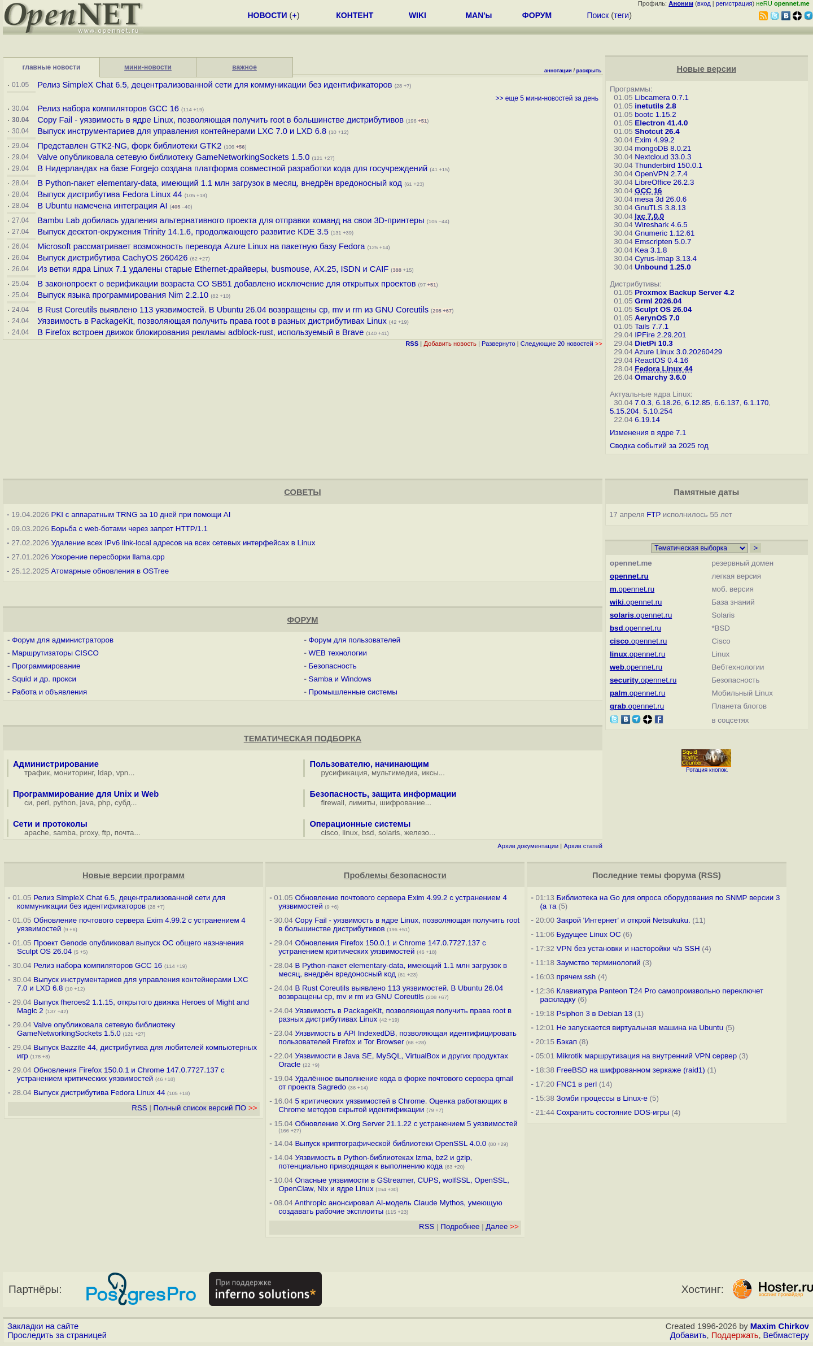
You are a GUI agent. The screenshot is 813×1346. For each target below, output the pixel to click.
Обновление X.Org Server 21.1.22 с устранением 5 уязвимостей (406, 1123)
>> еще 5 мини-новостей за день (546, 98)
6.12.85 (697, 402)
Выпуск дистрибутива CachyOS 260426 (112, 257)
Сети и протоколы (50, 823)
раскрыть (589, 70)
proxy (89, 832)
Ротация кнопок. (707, 770)
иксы (430, 772)
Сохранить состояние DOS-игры (613, 1112)
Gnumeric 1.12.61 (664, 233)
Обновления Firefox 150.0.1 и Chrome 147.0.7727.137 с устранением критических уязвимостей (121, 1074)
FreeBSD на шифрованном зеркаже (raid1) (631, 1070)
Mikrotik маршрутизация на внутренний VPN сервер (647, 1056)
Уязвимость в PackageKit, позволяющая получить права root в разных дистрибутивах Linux (213, 320)
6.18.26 (667, 402)
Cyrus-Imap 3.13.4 (666, 258)
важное (244, 67)
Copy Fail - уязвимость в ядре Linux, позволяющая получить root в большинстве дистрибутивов (220, 119)
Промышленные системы (353, 692)
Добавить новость (450, 343)
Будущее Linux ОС (589, 934)
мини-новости (148, 67)
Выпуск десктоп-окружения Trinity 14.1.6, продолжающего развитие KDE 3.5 (183, 231)
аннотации (558, 70)
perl (43, 802)
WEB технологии (338, 653)
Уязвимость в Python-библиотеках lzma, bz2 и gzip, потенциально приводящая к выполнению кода (375, 1161)
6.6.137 (726, 402)
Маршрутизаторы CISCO (55, 653)
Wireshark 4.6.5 (661, 224)
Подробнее (459, 1226)
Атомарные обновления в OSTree (110, 571)
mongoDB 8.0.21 (663, 148)
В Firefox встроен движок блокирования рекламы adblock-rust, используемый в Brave (200, 332)
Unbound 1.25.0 (662, 267)
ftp (106, 832)
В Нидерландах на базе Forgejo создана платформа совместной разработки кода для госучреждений (232, 168)
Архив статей (582, 846)
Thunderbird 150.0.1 (668, 165)
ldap (105, 772)
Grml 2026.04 (658, 301)
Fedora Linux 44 (663, 368)
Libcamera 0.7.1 (662, 97)
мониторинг (74, 772)
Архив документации (527, 846)
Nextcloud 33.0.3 (663, 157)
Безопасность (333, 666)
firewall (332, 802)
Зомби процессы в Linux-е (602, 1098)
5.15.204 (624, 411)
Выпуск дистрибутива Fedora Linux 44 (109, 194)
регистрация (734, 3)
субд (122, 802)
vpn (122, 772)
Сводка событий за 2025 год (659, 445)
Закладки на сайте (42, 1326)
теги (621, 15)
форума (680, 875)
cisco (329, 832)
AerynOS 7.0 (657, 318)
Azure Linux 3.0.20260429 (679, 352)
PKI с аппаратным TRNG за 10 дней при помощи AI (141, 514)
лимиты (361, 802)
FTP (653, 514)
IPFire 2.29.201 (660, 335)
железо (416, 832)
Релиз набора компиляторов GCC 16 (108, 108)
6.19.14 (647, 419)
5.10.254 (657, 411)
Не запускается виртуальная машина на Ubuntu (640, 1027)
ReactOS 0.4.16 (661, 360)
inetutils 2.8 (655, 106)
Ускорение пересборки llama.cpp (108, 557)
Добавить (688, 1335)
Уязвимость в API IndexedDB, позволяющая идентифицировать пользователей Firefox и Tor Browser (397, 1037)
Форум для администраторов (62, 640)
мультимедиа (394, 772)
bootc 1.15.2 (655, 114)
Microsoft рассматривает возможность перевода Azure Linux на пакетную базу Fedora (201, 246)
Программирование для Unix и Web (86, 793)
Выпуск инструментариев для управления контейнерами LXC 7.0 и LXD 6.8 (181, 131)
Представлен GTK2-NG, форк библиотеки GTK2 (129, 145)
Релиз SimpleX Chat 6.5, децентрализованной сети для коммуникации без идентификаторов (214, 84)
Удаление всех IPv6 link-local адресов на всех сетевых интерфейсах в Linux (183, 543)
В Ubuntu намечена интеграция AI (102, 205)
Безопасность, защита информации (382, 793)
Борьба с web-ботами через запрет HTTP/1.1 (129, 528)
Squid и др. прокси (44, 679)
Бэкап (567, 1041)
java (87, 802)
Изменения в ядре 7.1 (648, 432)
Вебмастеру (786, 1335)
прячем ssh (576, 976)
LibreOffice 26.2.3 (664, 182)
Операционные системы (359, 823)
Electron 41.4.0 (661, 123)
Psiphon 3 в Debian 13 (595, 1013)
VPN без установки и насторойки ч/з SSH (628, 948)
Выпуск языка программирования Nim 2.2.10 (122, 294)
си (28, 802)
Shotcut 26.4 (657, 131)
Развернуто (498, 343)
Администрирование (56, 763)
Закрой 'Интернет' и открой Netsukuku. (623, 920)
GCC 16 (648, 190)
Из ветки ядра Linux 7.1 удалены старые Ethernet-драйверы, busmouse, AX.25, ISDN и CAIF (212, 268)
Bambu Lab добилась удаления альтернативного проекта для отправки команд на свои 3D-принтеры (231, 220)
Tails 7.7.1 (651, 326)
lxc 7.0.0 (649, 216)
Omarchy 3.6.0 (660, 377)
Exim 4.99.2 (654, 140)
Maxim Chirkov (779, 1326)
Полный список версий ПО (205, 1108)
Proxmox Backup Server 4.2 (684, 292)
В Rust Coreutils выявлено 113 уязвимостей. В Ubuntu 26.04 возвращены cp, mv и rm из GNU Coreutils (233, 309)
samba (64, 832)
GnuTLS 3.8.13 (660, 207)
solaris (389, 832)
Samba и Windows (340, 679)
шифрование (402, 802)
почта (124, 832)
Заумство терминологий (599, 962)
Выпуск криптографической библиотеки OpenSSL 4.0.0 (390, 1143)
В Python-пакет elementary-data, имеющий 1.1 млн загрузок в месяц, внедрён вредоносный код (219, 183)
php (104, 802)
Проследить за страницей (57, 1335)
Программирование (46, 666)
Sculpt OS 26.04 (663, 309)
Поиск (598, 15)
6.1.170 (756, 402)
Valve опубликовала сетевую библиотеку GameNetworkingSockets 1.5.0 (173, 157)
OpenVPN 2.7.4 (661, 174)
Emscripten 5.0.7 (663, 241)
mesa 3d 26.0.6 (661, 199)
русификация (344, 772)
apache (36, 832)
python (64, 802)
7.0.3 (643, 402)
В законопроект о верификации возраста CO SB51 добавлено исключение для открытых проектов (226, 283)
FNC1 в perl (577, 1084)
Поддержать (735, 1335)
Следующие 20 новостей (561, 343)
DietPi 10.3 (653, 343)
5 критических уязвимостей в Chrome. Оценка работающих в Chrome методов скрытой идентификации (393, 1105)
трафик (37, 772)
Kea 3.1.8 (651, 250)
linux (349, 832)
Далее (502, 1226)
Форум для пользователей (355, 640)
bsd (368, 832)
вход (704, 3)
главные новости (52, 67)
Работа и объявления (49, 692)
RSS (139, 1108)
